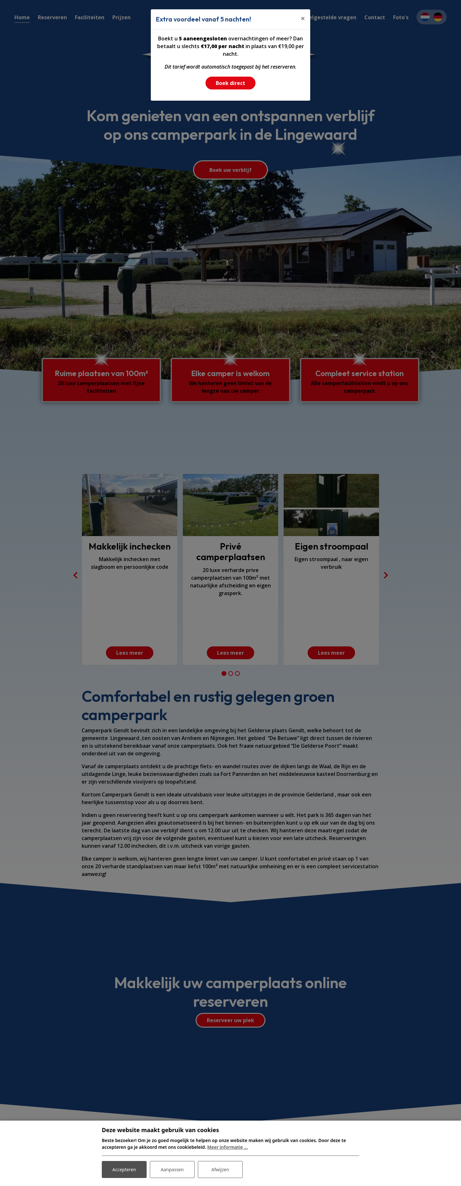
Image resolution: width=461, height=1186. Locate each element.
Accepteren (124, 1169)
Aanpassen (172, 1169)
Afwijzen (220, 1169)
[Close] (302, 18)
